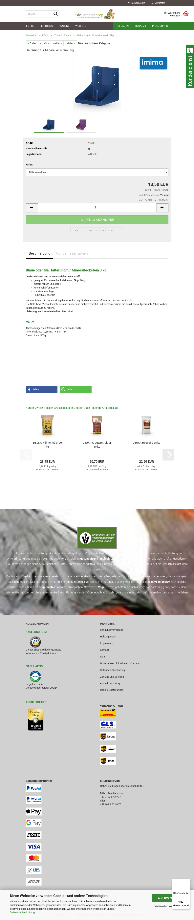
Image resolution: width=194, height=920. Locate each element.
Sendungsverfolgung (111, 629)
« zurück (44, 43)
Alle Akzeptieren (168, 898)
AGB (102, 656)
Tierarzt (140, 25)
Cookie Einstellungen (111, 689)
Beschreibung (39, 253)
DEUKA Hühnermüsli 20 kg (47, 444)
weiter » (57, 43)
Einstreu (47, 25)
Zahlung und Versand (112, 676)
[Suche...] (55, 14)
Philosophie (160, 25)
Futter (30, 25)
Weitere (80, 25)
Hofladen (122, 25)
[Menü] (187, 881)
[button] (32, 208)
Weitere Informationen (168, 906)
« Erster (32, 43)
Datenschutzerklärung (22, 912)
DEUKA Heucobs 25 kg (146, 442)
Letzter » (70, 43)
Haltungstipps (108, 636)
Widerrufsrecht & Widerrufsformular (120, 663)
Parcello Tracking (110, 683)
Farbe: (29, 164)
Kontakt (104, 649)
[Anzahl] (97, 207)
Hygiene (64, 25)
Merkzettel (158, 3)
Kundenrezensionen (72, 253)
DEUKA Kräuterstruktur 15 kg (97, 444)
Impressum (106, 643)
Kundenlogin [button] (136, 3)
